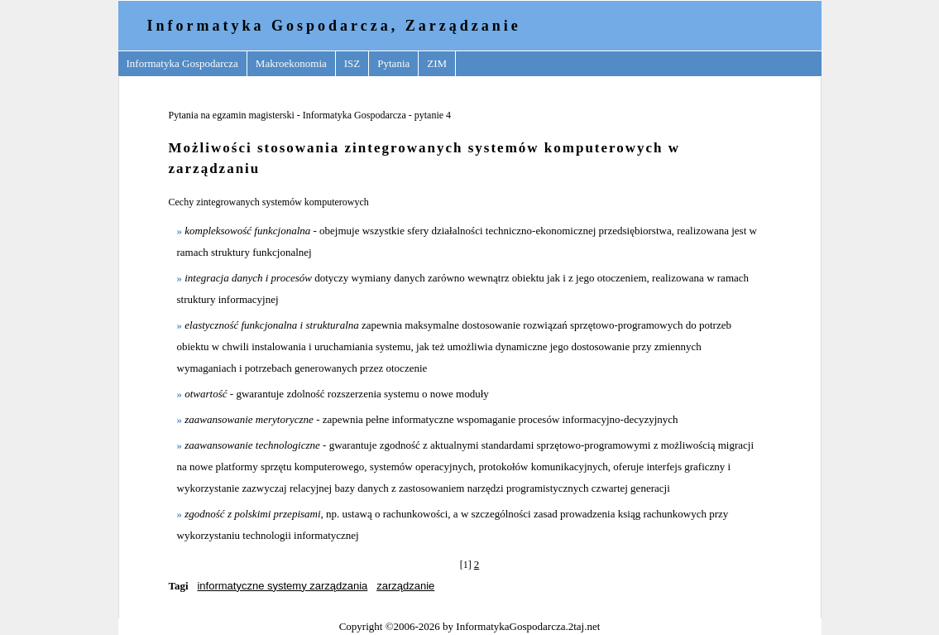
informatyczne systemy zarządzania (282, 586)
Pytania (393, 63)
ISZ (352, 63)
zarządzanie (405, 586)
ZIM (437, 63)
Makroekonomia (291, 63)
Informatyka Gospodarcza (182, 63)
